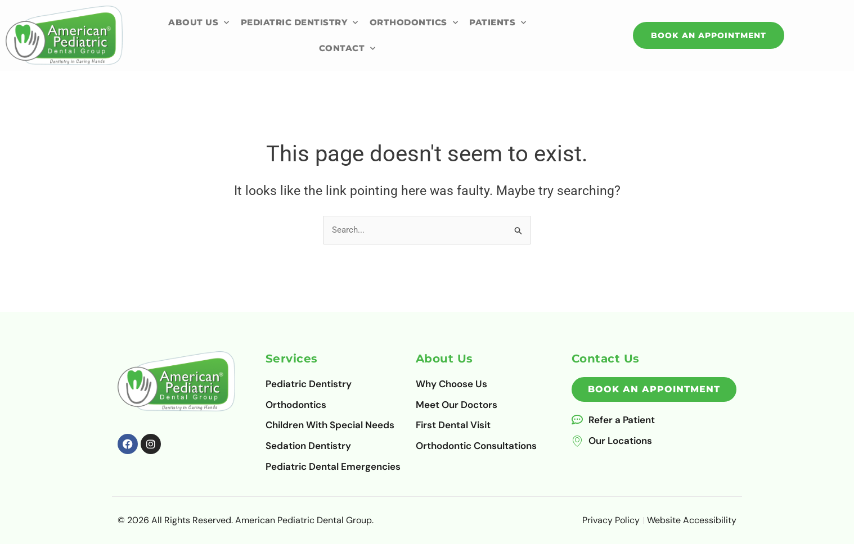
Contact (347, 48)
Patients (498, 22)
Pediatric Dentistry (299, 22)
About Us (199, 22)
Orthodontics (414, 22)
